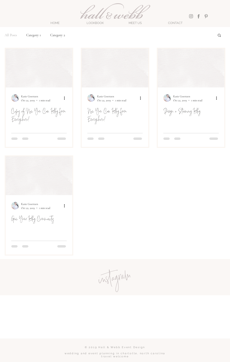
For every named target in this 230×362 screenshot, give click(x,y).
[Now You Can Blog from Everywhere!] (115, 68)
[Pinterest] (206, 16)
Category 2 (57, 35)
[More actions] (66, 98)
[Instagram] (191, 16)
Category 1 (33, 35)
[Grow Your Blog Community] (39, 175)
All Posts (11, 35)
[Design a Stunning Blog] (191, 68)
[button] (95, 23)
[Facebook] (198, 16)
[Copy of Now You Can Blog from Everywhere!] (39, 68)
